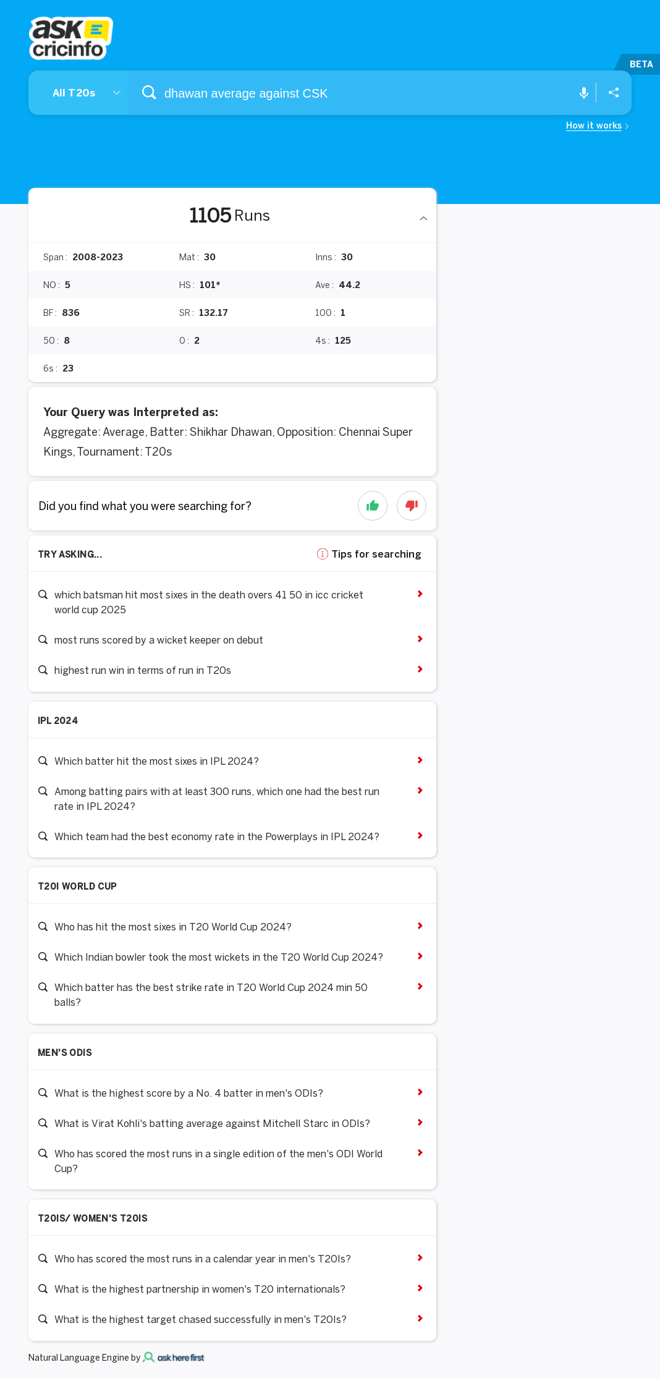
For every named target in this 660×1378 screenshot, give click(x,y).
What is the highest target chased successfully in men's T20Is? (200, 1319)
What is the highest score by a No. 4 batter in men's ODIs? (188, 1093)
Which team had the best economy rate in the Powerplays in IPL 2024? (216, 836)
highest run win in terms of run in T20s (142, 670)
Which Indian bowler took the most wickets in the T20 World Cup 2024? (218, 957)
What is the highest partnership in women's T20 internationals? (199, 1289)
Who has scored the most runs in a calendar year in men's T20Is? (202, 1259)
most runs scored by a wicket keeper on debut (158, 640)
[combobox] (330, 92)
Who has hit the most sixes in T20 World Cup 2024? (173, 927)
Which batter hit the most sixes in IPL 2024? (156, 761)
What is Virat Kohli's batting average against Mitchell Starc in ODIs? (212, 1123)
